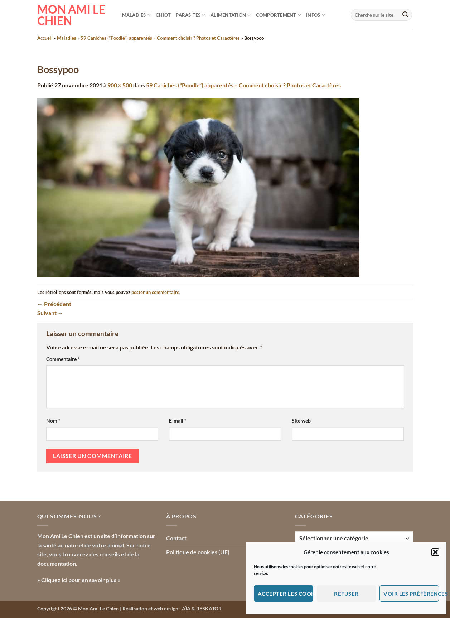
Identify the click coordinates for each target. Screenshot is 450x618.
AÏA (186, 608)
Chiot (163, 15)
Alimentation (231, 14)
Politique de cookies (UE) (197, 552)
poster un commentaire (155, 292)
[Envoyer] (405, 15)
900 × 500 (119, 85)
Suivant (50, 312)
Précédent (54, 303)
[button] (435, 552)
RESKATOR (209, 608)
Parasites (190, 14)
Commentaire (63, 359)
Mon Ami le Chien (71, 15)
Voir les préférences (411, 593)
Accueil (45, 38)
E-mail (178, 420)
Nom (53, 420)
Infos (315, 14)
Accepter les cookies (285, 593)
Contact (176, 538)
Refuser (346, 593)
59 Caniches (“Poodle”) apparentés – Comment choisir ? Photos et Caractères (160, 38)
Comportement (278, 14)
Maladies (136, 14)
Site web (301, 420)
